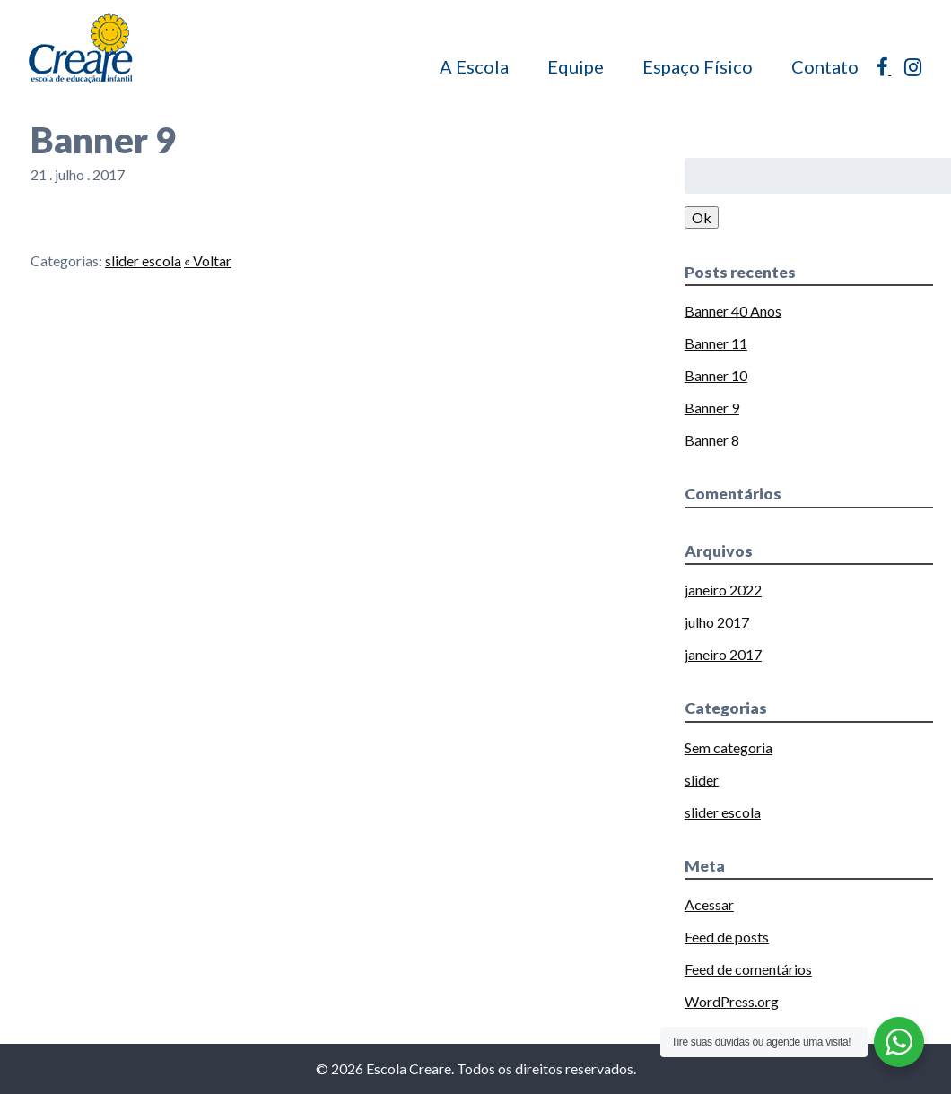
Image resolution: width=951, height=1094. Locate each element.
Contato (825, 66)
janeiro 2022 (723, 589)
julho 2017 (717, 621)
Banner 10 (716, 375)
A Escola (474, 66)
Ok (701, 217)
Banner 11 (716, 343)
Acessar (709, 904)
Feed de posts (727, 936)
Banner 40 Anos (733, 310)
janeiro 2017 (723, 654)
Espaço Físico (697, 66)
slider (702, 779)
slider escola (143, 260)
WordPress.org (732, 1001)
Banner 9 (712, 407)
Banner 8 (712, 439)
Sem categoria (728, 747)
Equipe (575, 66)
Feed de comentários (748, 968)
